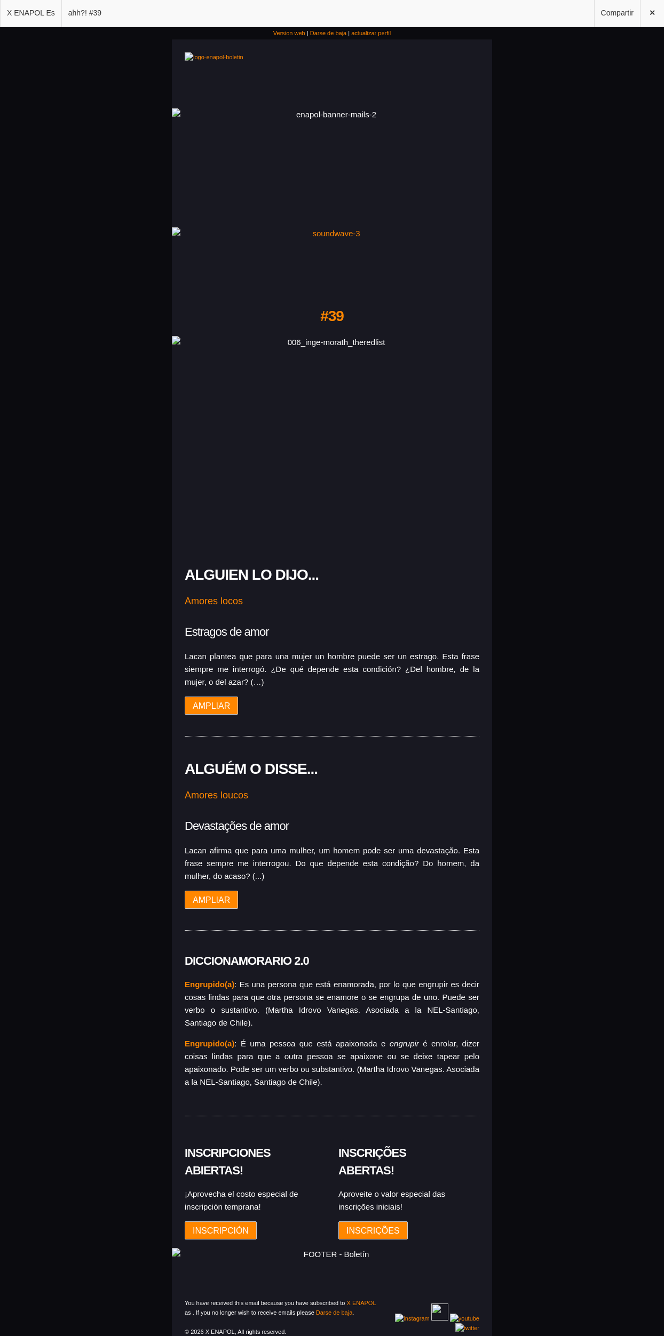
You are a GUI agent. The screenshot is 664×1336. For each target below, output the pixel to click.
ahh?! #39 (84, 13)
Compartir (617, 13)
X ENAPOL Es (31, 13)
